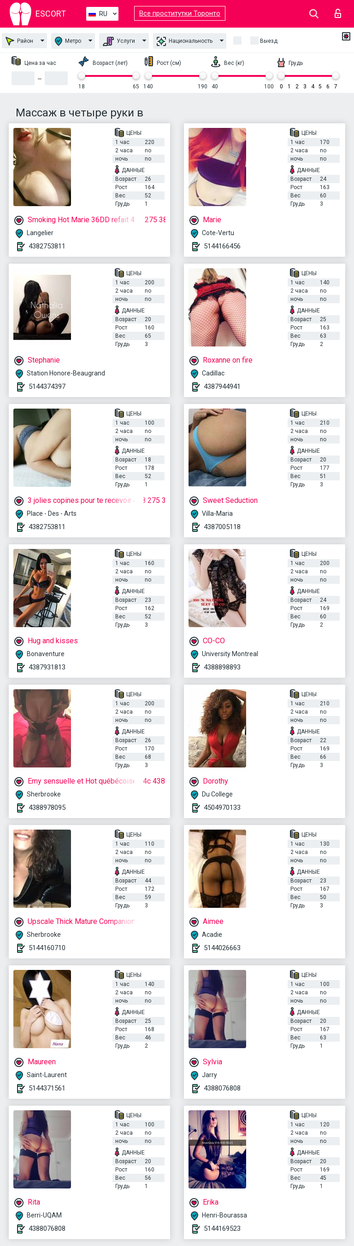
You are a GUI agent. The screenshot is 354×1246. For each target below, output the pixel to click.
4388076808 (222, 1088)
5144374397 (47, 386)
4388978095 (47, 807)
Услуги (119, 41)
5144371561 (47, 1088)
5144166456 (222, 246)
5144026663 (222, 948)
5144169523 (222, 1228)
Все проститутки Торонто (179, 13)
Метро (68, 41)
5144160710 (47, 948)
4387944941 (222, 386)
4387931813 (47, 667)
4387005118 (222, 527)
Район (19, 41)
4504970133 (222, 807)
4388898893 (222, 667)
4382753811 (47, 246)
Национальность (184, 41)
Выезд (268, 41)
